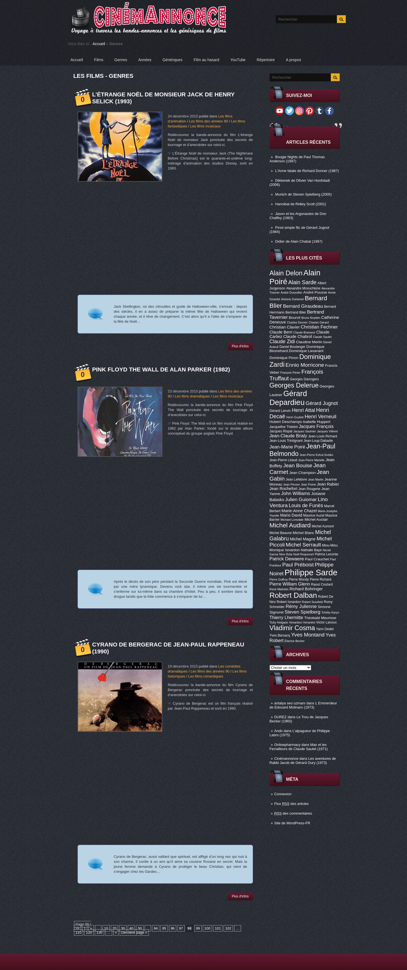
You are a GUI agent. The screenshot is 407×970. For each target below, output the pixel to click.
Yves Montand (307, 635)
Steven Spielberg (302, 612)
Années (144, 60)
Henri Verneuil (320, 416)
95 (164, 928)
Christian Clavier (285, 327)
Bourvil (294, 317)
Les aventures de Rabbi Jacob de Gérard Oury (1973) (303, 760)
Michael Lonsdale (292, 519)
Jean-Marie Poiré (287, 447)
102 (228, 928)
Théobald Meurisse (320, 618)
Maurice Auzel (313, 515)
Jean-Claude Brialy (288, 435)
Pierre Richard (320, 579)
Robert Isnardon (289, 602)
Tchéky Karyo (330, 612)
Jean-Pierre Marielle (311, 460)
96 (173, 928)
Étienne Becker (294, 641)
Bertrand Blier (295, 312)
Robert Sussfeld (312, 602)
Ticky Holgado (279, 622)
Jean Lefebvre (296, 479)
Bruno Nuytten (310, 317)
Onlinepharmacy (287, 745)
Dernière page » (134, 932)
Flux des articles (291, 804)
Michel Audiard (290, 525)
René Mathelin (279, 589)
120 (89, 932)
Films (98, 60)
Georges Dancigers (304, 379)
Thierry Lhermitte (286, 617)
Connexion (282, 794)
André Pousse (315, 292)
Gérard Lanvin (280, 411)
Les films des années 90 (208, 121)
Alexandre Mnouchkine (303, 288)
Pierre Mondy (299, 579)
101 (218, 928)
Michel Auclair (316, 519)
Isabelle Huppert (316, 422)
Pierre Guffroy (279, 579)
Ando (278, 731)
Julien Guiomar (301, 499)
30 (123, 928)
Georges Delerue (294, 385)
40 (131, 928)
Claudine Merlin (309, 342)
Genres (120, 60)
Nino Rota (285, 554)
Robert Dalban (293, 595)
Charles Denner (297, 322)
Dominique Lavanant (306, 351)
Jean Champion (302, 473)
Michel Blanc (303, 533)
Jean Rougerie (309, 489)
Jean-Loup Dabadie (318, 441)
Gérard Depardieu (288, 398)
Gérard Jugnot (322, 403)
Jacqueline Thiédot (284, 427)
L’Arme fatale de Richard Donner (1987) (307, 171)
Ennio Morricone (305, 365)
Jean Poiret (308, 484)
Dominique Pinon (284, 358)
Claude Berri (281, 332)
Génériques (172, 60)
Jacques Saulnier (304, 431)
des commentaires (293, 813)
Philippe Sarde (311, 572)
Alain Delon (286, 273)
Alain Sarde (302, 282)
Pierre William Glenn (290, 583)
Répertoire (266, 60)
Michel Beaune (281, 533)
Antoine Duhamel (292, 299)
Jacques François (316, 426)
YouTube (237, 60)
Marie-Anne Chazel (299, 511)
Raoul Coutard (322, 584)
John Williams (295, 493)
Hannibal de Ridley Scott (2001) (300, 204)
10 (106, 928)
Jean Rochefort (284, 488)
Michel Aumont (323, 526)
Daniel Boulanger (292, 347)
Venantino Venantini (302, 622)
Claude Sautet (322, 336)
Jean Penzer (291, 484)
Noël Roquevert (303, 554)
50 (140, 928)
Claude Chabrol (297, 336)
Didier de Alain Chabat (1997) (298, 241)
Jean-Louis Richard (322, 436)
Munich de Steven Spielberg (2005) (303, 194)
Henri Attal (303, 410)
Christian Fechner (319, 327)
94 (156, 928)
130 (99, 932)
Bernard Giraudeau (303, 306)
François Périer (290, 372)
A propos (293, 60)
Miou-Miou (330, 545)
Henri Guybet (295, 417)
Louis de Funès (306, 505)
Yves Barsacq (280, 635)
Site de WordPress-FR (292, 823)
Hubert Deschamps (286, 422)
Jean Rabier (328, 484)
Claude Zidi (282, 341)
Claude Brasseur (304, 332)
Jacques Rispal (281, 431)
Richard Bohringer (306, 589)
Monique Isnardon (285, 550)
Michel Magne (303, 539)
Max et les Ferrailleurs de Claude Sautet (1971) (299, 747)
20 (114, 928)
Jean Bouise (297, 465)
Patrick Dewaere (287, 558)
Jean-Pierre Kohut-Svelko (316, 454)
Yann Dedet (325, 629)
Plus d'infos (240, 346)
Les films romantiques (205, 676)
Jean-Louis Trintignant (286, 441)
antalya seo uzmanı (290, 703)
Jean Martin (316, 479)
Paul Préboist (298, 565)
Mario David (291, 515)
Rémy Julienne (301, 606)
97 (181, 928)
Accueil (99, 44)
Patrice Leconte (326, 554)
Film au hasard (206, 60)
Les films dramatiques (192, 396)
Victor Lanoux (326, 622)
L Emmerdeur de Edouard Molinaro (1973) (303, 705)
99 (198, 928)
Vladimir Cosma (292, 628)
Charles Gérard (319, 322)
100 (207, 928)
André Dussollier (291, 292)
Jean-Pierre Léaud (283, 460)
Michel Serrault (303, 545)
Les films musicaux (205, 126)
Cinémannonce (286, 758)
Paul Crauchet (317, 559)
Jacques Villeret (327, 431)
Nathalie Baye (311, 550)
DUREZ (280, 717)
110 (79, 932)
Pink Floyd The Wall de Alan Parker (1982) (161, 369)
